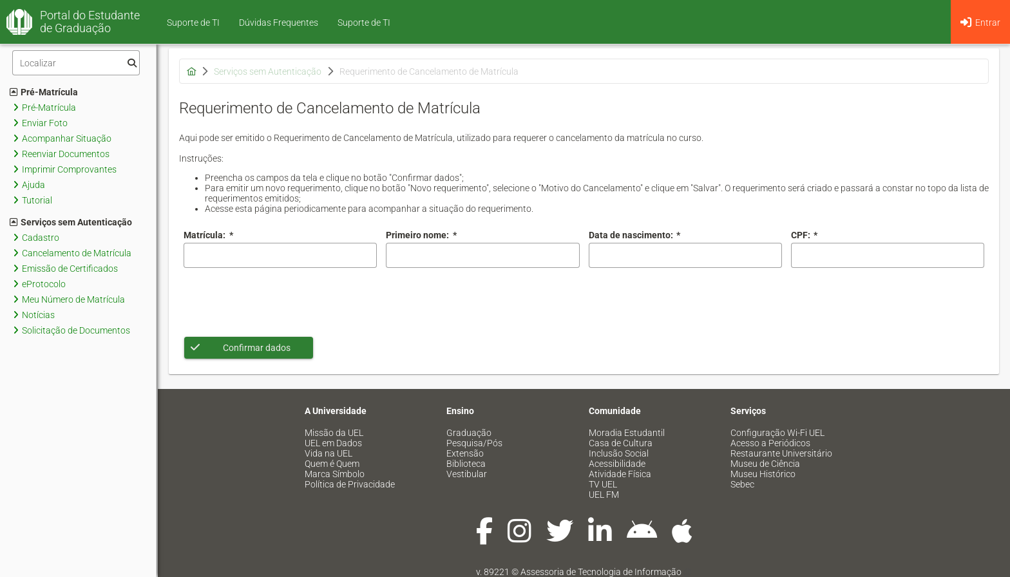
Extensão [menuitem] (465, 453)
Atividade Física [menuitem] (620, 474)
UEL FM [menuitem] (604, 494)
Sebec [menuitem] (742, 484)
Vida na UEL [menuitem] (328, 453)
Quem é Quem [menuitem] (332, 464)
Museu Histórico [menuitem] (763, 474)
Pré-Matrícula (44, 92)
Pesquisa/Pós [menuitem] (474, 443)
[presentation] (281, 302)
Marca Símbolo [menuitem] (335, 474)
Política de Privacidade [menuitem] (350, 484)
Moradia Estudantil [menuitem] (627, 433)
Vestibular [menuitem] (466, 474)
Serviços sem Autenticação (71, 222)
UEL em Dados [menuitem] (333, 443)
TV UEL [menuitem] (603, 484)
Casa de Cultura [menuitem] (621, 443)
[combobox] (685, 255)
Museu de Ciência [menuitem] (765, 464)
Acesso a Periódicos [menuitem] (770, 443)
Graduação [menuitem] (468, 433)
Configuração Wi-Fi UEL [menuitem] (777, 433)
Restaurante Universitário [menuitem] (781, 453)
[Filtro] (76, 62)
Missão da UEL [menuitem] (334, 433)
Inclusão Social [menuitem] (619, 453)
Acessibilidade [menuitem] (617, 464)
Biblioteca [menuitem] (466, 464)
